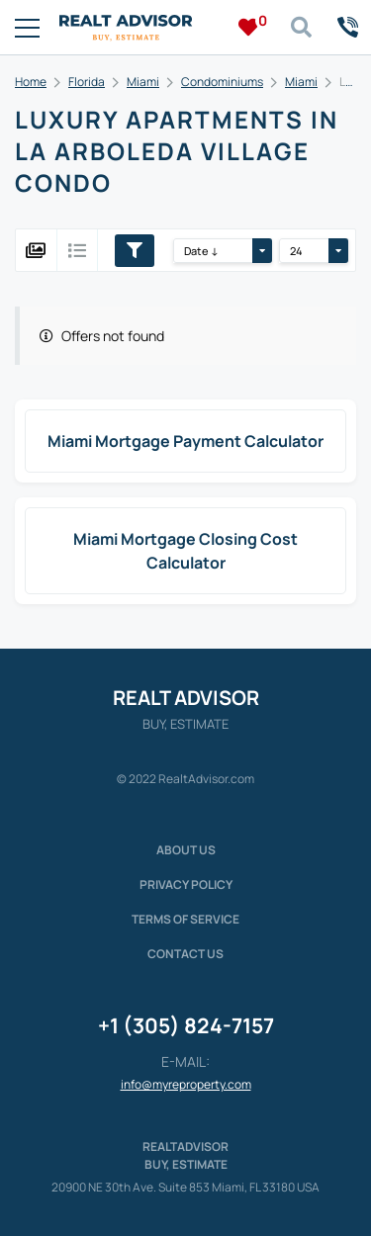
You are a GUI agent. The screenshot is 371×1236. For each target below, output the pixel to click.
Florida (86, 81)
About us (186, 849)
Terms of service (185, 919)
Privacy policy (185, 884)
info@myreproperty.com (186, 1084)
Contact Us (185, 953)
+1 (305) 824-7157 (186, 1025)
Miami (143, 81)
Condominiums (222, 81)
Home (30, 81)
